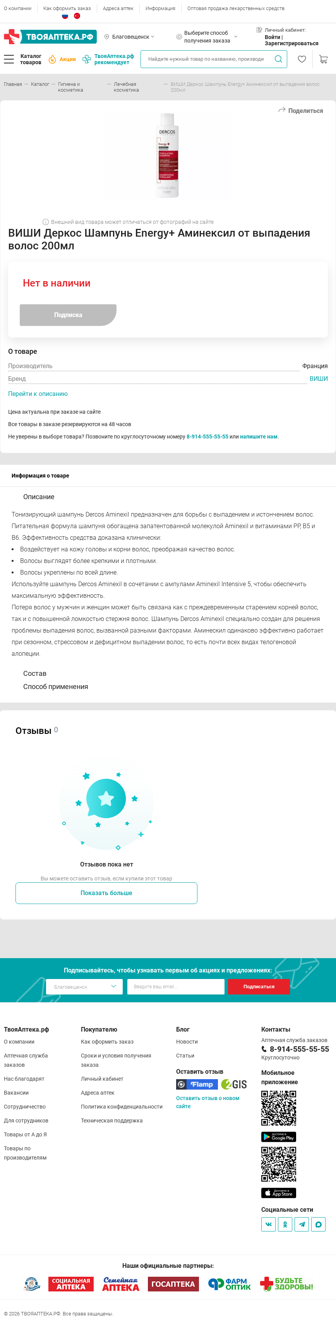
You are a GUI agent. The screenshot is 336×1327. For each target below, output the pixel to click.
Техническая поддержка (112, 1120)
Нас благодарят (24, 1079)
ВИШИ (319, 378)
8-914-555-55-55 (207, 436)
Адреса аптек (118, 8)
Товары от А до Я (25, 1134)
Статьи (185, 1055)
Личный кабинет (102, 1079)
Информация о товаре (40, 475)
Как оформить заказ (67, 8)
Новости (187, 1042)
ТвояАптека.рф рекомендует (108, 59)
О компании (17, 8)
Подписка (68, 315)
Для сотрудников (26, 1120)
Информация (160, 8)
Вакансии (16, 1093)
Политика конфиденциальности (122, 1107)
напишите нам (259, 436)
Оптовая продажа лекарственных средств (236, 8)
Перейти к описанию (38, 393)
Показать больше (106, 893)
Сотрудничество (25, 1107)
